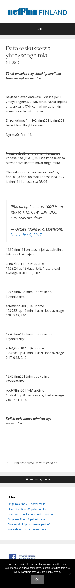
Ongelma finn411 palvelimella (26, 519)
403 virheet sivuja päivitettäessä (28, 529)
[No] (70, 574)
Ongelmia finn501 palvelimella (26, 504)
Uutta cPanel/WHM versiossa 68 (33, 463)
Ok (37, 579)
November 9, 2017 (26, 234)
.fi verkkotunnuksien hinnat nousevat (31, 514)
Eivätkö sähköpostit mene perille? (29, 524)
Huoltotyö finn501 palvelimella (27, 509)
